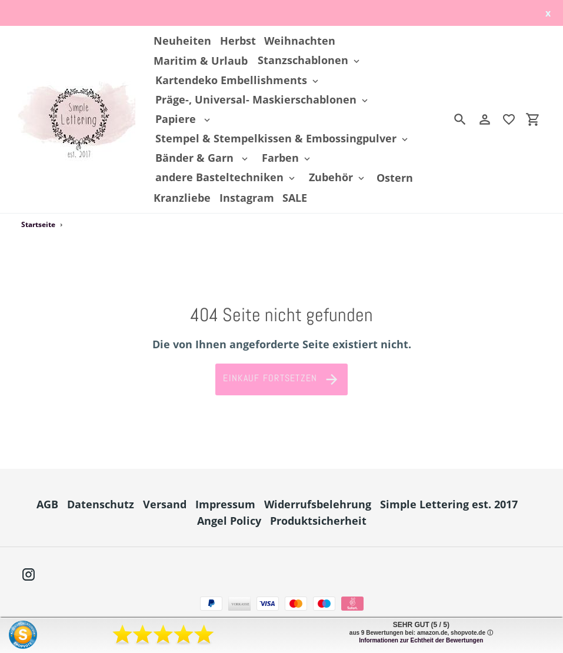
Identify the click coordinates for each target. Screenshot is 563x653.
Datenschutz (100, 504)
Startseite (38, 224)
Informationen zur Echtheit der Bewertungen (421, 640)
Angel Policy (229, 521)
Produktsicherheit (318, 521)
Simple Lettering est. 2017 (449, 504)
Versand (164, 504)
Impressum (225, 504)
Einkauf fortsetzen (281, 379)
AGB (47, 504)
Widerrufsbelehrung (317, 504)
